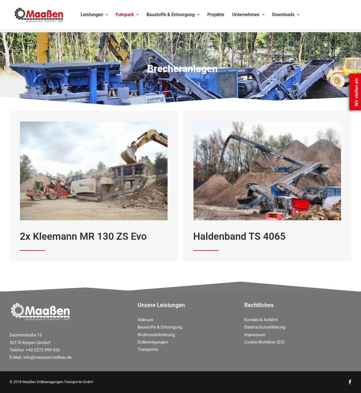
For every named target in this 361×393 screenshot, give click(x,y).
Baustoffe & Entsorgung (177, 16)
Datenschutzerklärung (264, 327)
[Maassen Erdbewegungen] (38, 16)
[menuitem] (98, 16)
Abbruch (145, 319)
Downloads (290, 16)
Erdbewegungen (153, 342)
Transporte (148, 349)
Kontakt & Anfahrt (261, 319)
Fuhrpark (131, 16)
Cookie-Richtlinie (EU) (264, 342)
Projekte (220, 16)
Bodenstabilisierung (156, 334)
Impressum (254, 334)
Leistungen (99, 16)
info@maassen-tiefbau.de (47, 357)
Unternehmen (253, 16)
